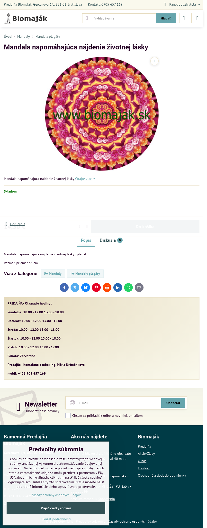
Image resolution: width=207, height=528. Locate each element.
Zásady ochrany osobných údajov (133, 521)
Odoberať (173, 403)
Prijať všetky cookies (56, 508)
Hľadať (166, 18)
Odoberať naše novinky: (42, 411)
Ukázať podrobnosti (56, 519)
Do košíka (145, 207)
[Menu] (197, 18)
